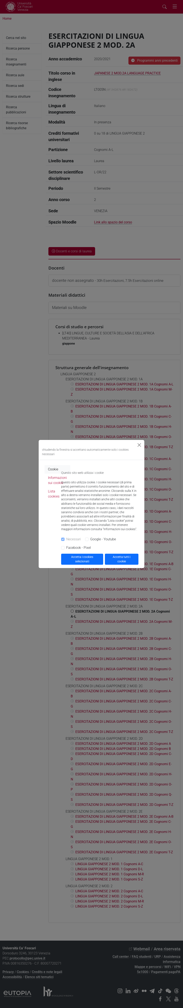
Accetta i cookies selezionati (82, 559)
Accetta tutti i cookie (121, 559)
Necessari (73, 539)
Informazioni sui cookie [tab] (57, 480)
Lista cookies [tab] (53, 493)
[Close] (139, 445)
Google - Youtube (103, 539)
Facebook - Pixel (78, 548)
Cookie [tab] (53, 469)
